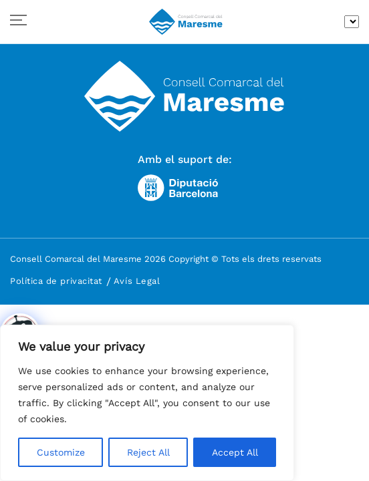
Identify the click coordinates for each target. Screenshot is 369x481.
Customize (61, 452)
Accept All (235, 452)
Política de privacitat (56, 281)
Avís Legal (137, 281)
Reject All (148, 452)
